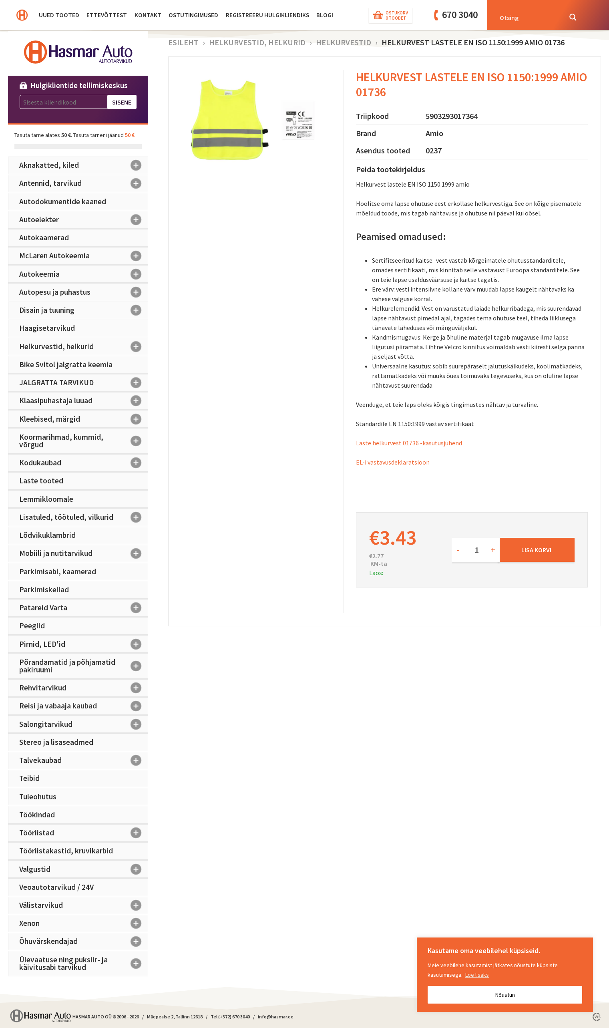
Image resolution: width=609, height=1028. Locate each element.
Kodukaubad (83, 463)
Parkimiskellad (44, 589)
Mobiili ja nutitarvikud (83, 553)
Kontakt (148, 15)
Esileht (183, 42)
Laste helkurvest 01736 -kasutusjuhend (409, 443)
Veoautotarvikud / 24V (56, 887)
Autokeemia (83, 274)
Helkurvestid (343, 42)
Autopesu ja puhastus (83, 292)
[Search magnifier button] (573, 17)
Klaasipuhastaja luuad (83, 400)
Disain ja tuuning (83, 310)
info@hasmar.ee (275, 1017)
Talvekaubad (83, 760)
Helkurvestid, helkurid (83, 346)
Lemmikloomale (46, 499)
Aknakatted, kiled (83, 165)
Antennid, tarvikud (83, 183)
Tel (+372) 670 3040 (230, 1017)
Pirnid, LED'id (83, 644)
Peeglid (32, 625)
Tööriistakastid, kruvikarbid (66, 850)
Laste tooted (41, 480)
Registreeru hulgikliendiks (267, 15)
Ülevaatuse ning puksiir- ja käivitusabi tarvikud (83, 963)
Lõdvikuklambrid (47, 535)
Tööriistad (83, 833)
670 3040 (460, 14)
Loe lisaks (477, 974)
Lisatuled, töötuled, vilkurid (83, 517)
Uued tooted (59, 15)
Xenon (83, 923)
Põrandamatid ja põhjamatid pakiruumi (83, 666)
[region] (505, 974)
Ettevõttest (106, 15)
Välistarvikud (83, 905)
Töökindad (37, 814)
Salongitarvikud (83, 724)
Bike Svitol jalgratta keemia (66, 364)
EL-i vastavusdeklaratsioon (393, 462)
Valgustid (83, 869)
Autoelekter (83, 219)
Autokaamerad (44, 237)
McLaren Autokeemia (83, 255)
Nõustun (505, 994)
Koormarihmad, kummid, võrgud (83, 441)
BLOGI (324, 15)
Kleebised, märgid (83, 418)
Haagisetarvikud (47, 328)
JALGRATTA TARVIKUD (83, 382)
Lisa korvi (536, 550)
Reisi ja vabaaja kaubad (83, 706)
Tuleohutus (37, 796)
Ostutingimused (193, 15)
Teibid (29, 778)
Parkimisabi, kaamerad (57, 571)
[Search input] (528, 17)
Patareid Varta (83, 607)
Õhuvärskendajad (83, 941)
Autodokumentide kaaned (62, 201)
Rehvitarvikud (83, 688)
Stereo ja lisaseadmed (56, 742)
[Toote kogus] (476, 550)
